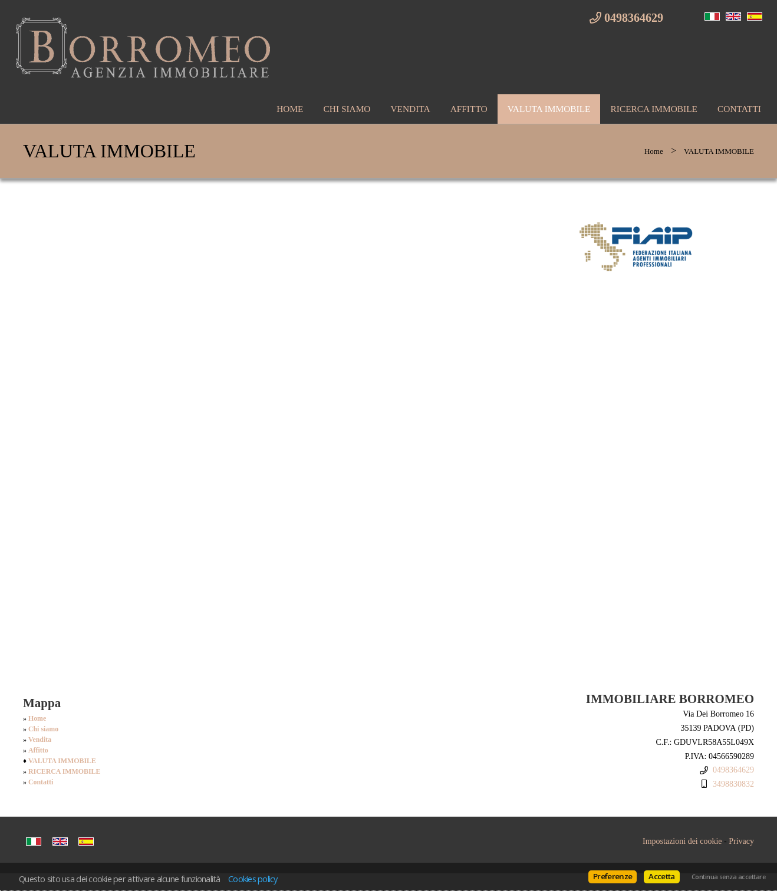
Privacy (741, 841)
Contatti (739, 109)
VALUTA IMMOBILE (549, 109)
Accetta (661, 876)
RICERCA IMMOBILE (653, 109)
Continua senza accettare (728, 877)
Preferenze (612, 876)
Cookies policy (253, 879)
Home (289, 109)
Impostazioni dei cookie (682, 841)
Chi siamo (347, 109)
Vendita (410, 109)
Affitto (469, 109)
